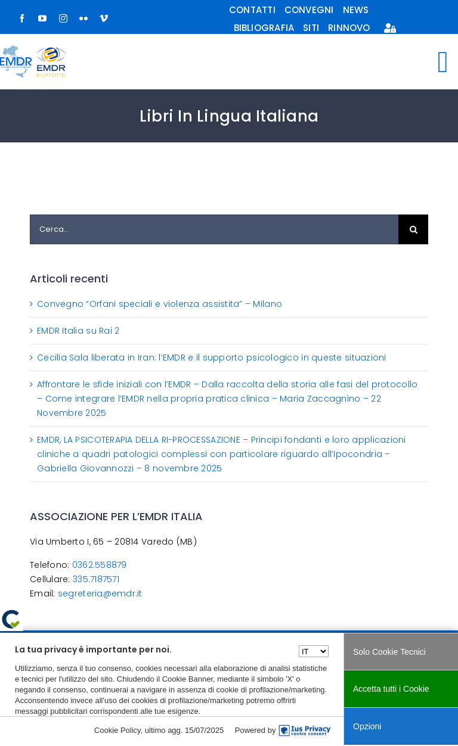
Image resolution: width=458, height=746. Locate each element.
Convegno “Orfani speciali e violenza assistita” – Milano (159, 304)
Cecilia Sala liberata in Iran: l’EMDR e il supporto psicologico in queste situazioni (211, 357)
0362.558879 (99, 565)
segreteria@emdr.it (100, 593)
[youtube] (42, 18)
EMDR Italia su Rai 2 (78, 331)
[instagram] (63, 18)
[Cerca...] (214, 229)
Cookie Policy (117, 730)
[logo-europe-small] (51, 52)
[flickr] (83, 18)
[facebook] (22, 18)
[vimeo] (104, 18)
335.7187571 (96, 579)
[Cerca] (413, 229)
